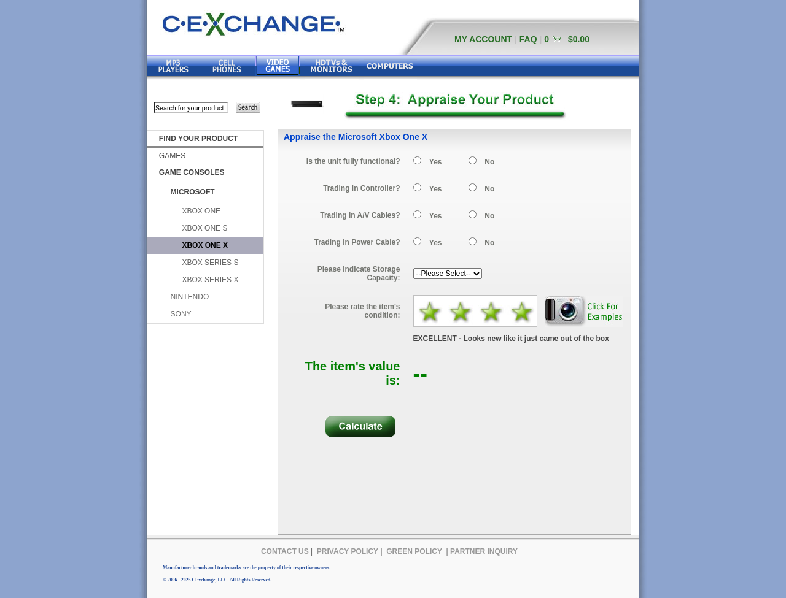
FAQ (528, 39)
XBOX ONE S (204, 228)
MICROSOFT (193, 192)
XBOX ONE (201, 211)
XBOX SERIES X (210, 279)
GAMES (172, 155)
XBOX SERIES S (210, 262)
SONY (181, 314)
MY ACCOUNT (483, 39)
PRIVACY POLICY (347, 551)
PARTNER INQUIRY (484, 551)
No (489, 162)
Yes (435, 162)
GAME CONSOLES (192, 172)
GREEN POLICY (414, 551)
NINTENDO (190, 297)
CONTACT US (285, 551)
